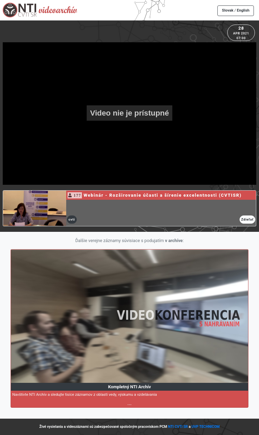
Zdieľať (247, 219)
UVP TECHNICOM (205, 426)
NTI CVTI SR (178, 426)
